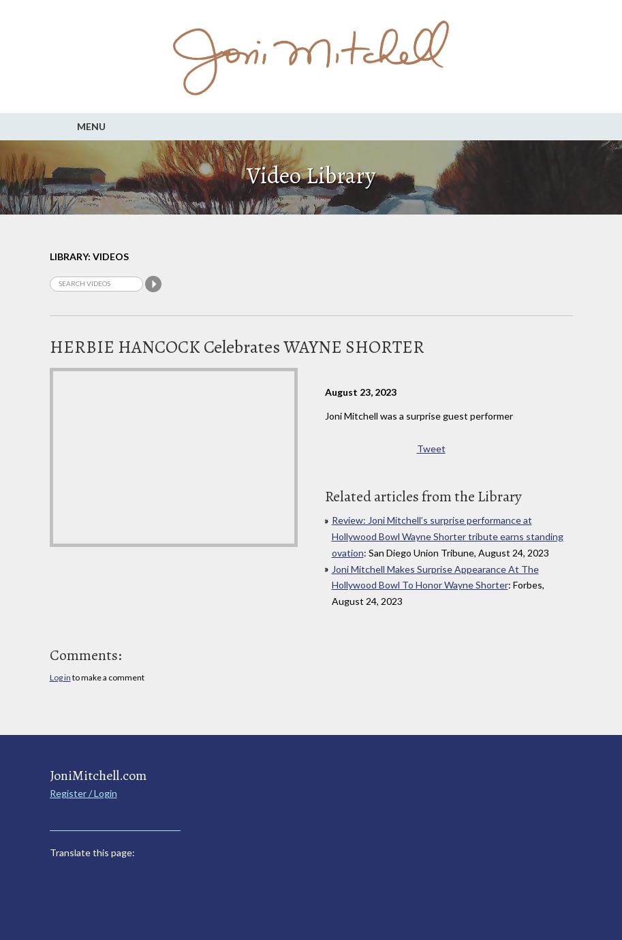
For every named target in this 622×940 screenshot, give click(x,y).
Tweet (431, 448)
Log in (60, 677)
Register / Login (83, 793)
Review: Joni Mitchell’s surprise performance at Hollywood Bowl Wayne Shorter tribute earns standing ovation (447, 536)
